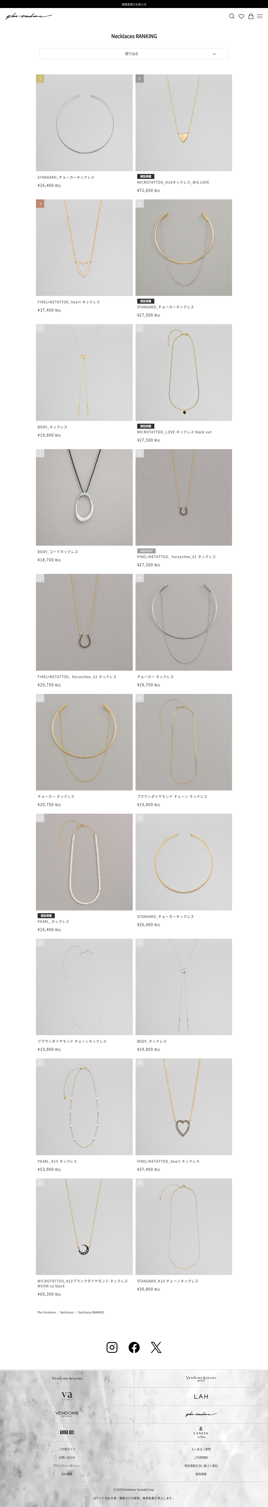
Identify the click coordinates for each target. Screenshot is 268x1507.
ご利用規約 (201, 1457)
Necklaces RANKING (91, 1312)
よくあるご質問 (201, 1449)
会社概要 (66, 1474)
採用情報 (201, 1474)
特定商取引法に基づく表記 (201, 1466)
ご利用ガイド (67, 1449)
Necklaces (67, 1312)
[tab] (134, 53)
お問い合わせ (67, 1457)
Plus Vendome (46, 1312)
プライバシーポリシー (67, 1466)
